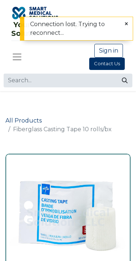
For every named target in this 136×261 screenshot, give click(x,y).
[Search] (124, 80)
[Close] (126, 24)
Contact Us (107, 63)
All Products (23, 120)
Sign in (108, 50)
